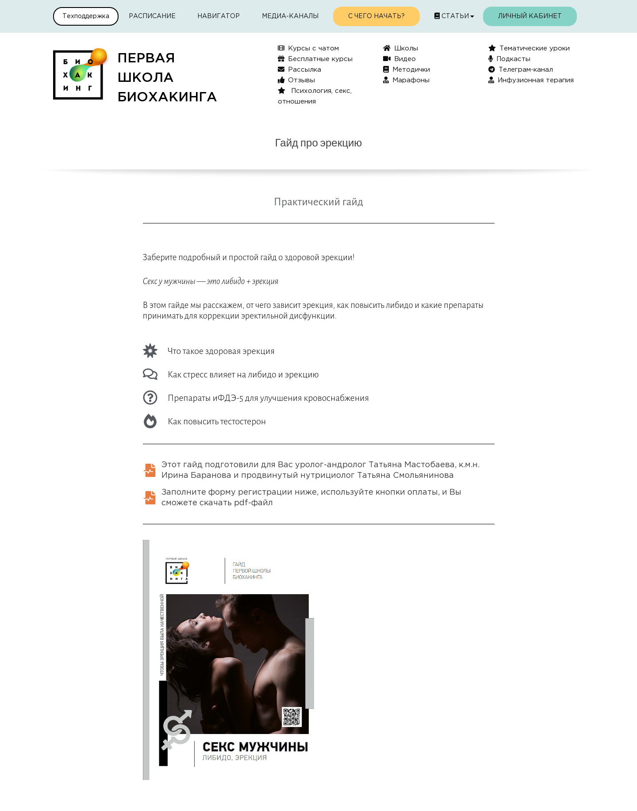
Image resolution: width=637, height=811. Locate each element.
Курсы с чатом (308, 48)
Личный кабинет (530, 16)
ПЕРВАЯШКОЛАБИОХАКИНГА (167, 78)
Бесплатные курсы (315, 58)
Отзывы (296, 80)
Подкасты (509, 58)
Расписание (152, 16)
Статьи (451, 16)
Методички (406, 69)
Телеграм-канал (520, 69)
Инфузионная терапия (531, 80)
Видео (399, 58)
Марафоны (406, 80)
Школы (400, 48)
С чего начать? (376, 16)
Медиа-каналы (290, 16)
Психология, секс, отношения (315, 95)
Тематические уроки (529, 48)
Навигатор (218, 16)
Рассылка (299, 69)
